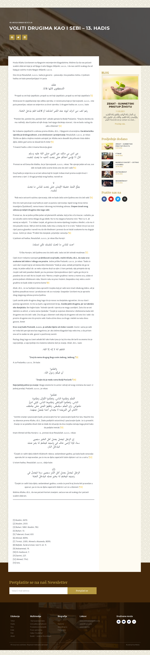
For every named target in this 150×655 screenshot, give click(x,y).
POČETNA (40, 8)
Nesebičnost (121, 186)
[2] (60, 131)
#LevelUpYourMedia (132, 650)
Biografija (62, 621)
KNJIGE (100, 8)
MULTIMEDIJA (79, 8)
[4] (75, 173)
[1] (92, 100)
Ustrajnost (121, 177)
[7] (87, 257)
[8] (48, 288)
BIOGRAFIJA (113, 8)
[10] (74, 384)
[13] (81, 492)
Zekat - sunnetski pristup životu (120, 110)
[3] (52, 147)
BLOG (91, 8)
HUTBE (66, 8)
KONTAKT (126, 8)
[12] (90, 462)
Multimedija (35, 621)
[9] (77, 362)
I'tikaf (119, 158)
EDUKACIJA (54, 8)
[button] (12, 42)
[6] (70, 238)
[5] (91, 202)
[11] (62, 432)
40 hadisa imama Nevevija (20, 27)
